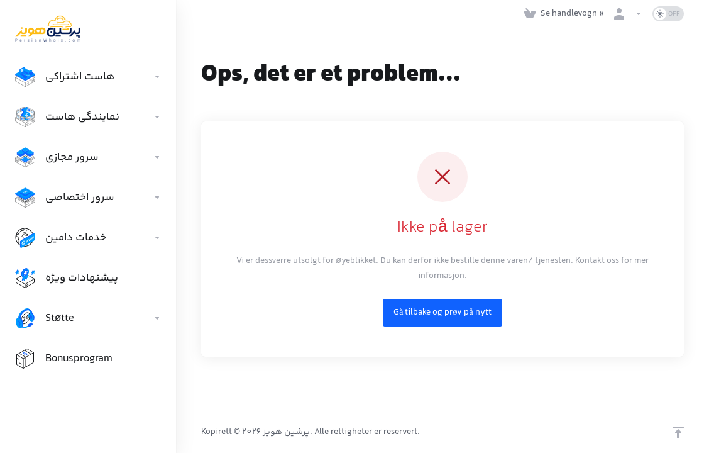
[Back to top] (678, 432)
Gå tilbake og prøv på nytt (442, 313)
